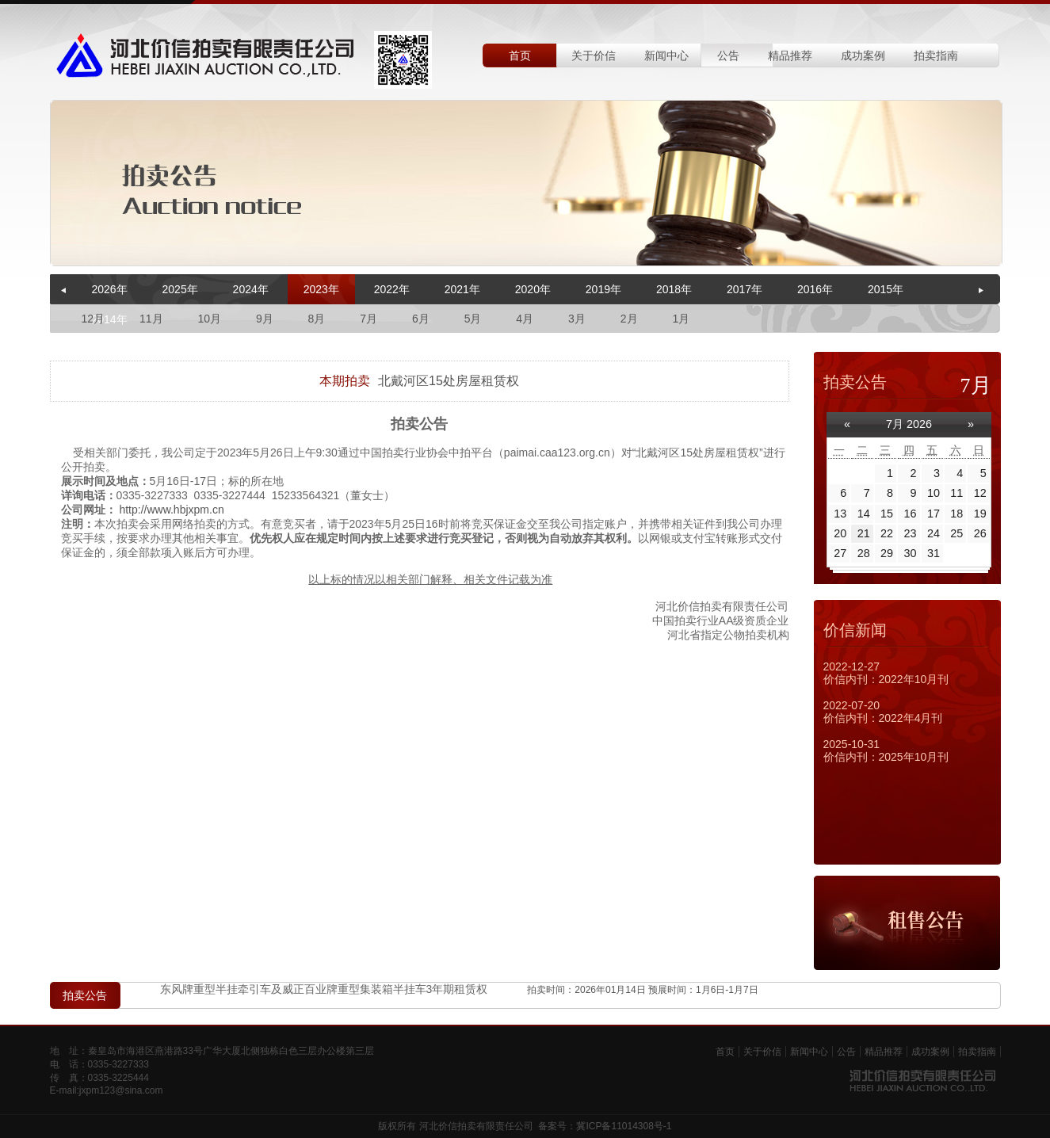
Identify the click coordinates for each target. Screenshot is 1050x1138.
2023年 (321, 289)
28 (863, 553)
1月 (680, 318)
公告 (728, 55)
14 (863, 513)
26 (980, 533)
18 (956, 513)
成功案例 (863, 55)
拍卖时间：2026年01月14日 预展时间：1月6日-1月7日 (642, 990)
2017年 (744, 289)
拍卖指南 (936, 55)
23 (910, 533)
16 (910, 513)
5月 (473, 318)
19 (980, 513)
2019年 (603, 289)
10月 (209, 318)
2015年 (885, 289)
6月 (421, 318)
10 (933, 493)
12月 (93, 318)
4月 (524, 318)
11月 (151, 318)
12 (980, 493)
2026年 (110, 289)
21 (863, 533)
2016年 (815, 289)
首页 (520, 55)
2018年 (674, 289)
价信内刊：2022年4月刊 (883, 718)
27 (840, 553)
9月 (264, 318)
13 (840, 513)
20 (840, 533)
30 (910, 553)
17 (933, 513)
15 (886, 513)
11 (956, 493)
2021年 (462, 289)
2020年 (533, 289)
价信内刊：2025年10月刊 (886, 756)
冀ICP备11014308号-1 (623, 1126)
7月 (368, 318)
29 (886, 553)
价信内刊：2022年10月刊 (886, 679)
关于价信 (593, 55)
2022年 (392, 289)
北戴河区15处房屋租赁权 (448, 381)
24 (933, 533)
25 (956, 533)
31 (933, 553)
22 (886, 533)
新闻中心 (666, 55)
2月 (629, 318)
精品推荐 (790, 55)
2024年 (251, 289)
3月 (577, 318)
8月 (317, 318)
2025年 (180, 289)
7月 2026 (909, 424)
